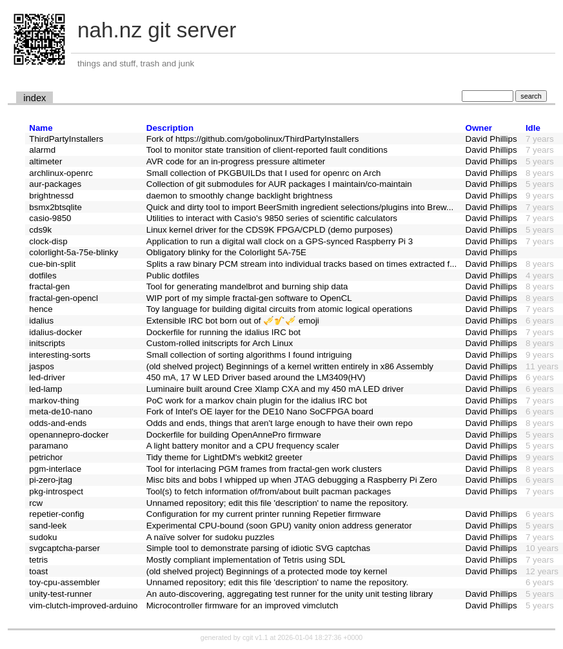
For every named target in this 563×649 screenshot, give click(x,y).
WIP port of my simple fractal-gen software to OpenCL (249, 298)
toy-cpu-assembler (64, 582)
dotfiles (42, 275)
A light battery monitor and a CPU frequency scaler (242, 445)
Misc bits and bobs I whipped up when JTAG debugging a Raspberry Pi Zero (291, 480)
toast (38, 571)
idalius (41, 320)
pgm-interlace (55, 469)
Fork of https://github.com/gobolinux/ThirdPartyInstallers (252, 139)
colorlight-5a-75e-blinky (73, 252)
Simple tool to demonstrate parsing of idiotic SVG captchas (258, 548)
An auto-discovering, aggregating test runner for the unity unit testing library (289, 594)
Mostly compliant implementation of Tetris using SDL (246, 560)
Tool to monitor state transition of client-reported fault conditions (267, 150)
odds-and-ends (57, 423)
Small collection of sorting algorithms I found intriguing (249, 355)
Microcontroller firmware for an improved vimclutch (242, 605)
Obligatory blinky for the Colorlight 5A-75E (226, 252)
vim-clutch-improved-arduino (83, 605)
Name (40, 128)
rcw (36, 503)
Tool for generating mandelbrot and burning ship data (247, 286)
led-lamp (45, 389)
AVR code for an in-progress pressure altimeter (236, 161)
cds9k (40, 230)
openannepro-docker (68, 435)
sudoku (43, 537)
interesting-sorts (59, 355)
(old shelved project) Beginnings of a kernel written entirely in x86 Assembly (289, 366)
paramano (48, 445)
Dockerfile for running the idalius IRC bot (223, 332)
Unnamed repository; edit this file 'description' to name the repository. (277, 503)
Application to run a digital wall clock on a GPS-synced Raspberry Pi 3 (279, 241)
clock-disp (48, 241)
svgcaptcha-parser (64, 548)
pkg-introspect (56, 491)
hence (40, 309)
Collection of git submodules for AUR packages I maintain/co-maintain (279, 184)
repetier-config (56, 514)
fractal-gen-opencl (63, 298)
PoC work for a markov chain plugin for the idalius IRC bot (256, 400)
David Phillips (491, 139)
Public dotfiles (172, 275)
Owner (479, 128)
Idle (533, 128)
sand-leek (47, 525)
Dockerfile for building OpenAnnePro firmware (233, 435)
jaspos (41, 366)
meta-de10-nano (60, 411)
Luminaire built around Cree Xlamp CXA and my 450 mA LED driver (275, 389)
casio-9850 (50, 218)
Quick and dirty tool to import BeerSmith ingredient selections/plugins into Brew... (299, 207)
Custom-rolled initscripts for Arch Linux (219, 343)
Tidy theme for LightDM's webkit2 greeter (224, 457)
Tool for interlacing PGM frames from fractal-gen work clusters (264, 469)
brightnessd (51, 195)
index (34, 98)
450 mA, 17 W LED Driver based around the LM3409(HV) (256, 377)
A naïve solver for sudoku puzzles (210, 537)
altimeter (45, 161)
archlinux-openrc (61, 173)
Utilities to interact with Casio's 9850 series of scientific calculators (271, 218)
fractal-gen (49, 286)
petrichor (46, 457)
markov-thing (54, 400)
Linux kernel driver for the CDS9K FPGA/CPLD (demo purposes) (269, 230)
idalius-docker (55, 332)
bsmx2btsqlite (55, 207)
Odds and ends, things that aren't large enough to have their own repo (279, 423)
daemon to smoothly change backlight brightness (239, 195)
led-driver (47, 377)
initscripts (47, 343)
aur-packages (55, 184)
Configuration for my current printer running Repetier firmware (263, 514)
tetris (38, 560)
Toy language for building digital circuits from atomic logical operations (279, 309)
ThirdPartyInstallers (66, 139)
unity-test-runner (60, 594)
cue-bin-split (52, 264)
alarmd (42, 150)
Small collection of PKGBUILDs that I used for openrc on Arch (263, 173)
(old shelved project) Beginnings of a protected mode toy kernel (266, 571)
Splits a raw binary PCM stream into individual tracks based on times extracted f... (301, 264)
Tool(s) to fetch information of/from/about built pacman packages (268, 491)
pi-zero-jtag (50, 480)
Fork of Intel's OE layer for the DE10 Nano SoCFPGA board (259, 411)
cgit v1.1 (255, 637)
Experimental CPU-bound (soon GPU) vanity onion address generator (279, 525)
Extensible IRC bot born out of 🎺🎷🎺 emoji (232, 320)
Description (169, 128)
